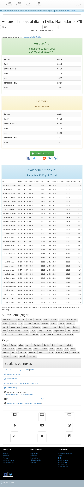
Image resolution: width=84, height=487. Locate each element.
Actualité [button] (9, 4)
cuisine (69, 439)
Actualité (15, 418)
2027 (32, 370)
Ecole (60, 458)
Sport (69, 429)
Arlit (27, 334)
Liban (60, 345)
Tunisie (13, 345)
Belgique (23, 352)
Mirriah (53, 323)
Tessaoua (54, 319)
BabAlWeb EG (63, 462)
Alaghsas (35, 334)
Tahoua (13, 323)
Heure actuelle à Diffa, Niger (32, 37)
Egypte (46, 345)
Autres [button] (39, 4)
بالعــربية (78, 5)
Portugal (59, 352)
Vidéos (42, 429)
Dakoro (75, 331)
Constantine (13, 394)
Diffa (68, 331)
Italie (66, 352)
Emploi (60, 456)
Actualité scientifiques (65, 454)
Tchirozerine (69, 334)
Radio (15, 429)
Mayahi (61, 323)
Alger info (33, 462)
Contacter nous (8, 462)
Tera (61, 319)
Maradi (5, 327)
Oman (36, 349)
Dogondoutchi (59, 331)
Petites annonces (9, 460)
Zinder (30, 319)
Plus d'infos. (71, 11)
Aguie (43, 334)
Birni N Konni (20, 319)
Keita (67, 327)
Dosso (49, 331)
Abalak (59, 334)
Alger (6, 394)
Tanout (5, 323)
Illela (4, 331)
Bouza (5, 334)
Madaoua (46, 327)
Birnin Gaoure (7, 319)
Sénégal (6, 352)
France (14, 352)
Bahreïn (44, 349)
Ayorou (20, 334)
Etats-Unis (32, 356)
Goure (26, 331)
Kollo (61, 327)
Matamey (70, 323)
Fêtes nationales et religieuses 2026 (16, 370)
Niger (73, 349)
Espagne (50, 352)
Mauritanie (37, 345)
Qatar (52, 349)
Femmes (42, 439)
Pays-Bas (32, 352)
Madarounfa (36, 327)
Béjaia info (34, 454)
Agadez (50, 334)
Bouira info (34, 458)
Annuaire (6, 458)
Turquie (14, 356)
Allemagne (75, 352)
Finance (14, 439)
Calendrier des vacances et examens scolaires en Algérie (26, 399)
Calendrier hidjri (10, 388)
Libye (21, 345)
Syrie (53, 345)
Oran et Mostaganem (26, 394)
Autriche (6, 356)
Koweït (59, 349)
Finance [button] (19, 4)
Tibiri (45, 319)
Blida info (33, 456)
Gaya (33, 331)
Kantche (75, 327)
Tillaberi (38, 319)
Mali (66, 349)
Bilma (12, 334)
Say (20, 323)
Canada (23, 356)
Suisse (41, 352)
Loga (54, 327)
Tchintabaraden (72, 319)
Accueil (5, 454)
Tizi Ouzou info (35, 460)
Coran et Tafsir (10, 379)
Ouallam (28, 323)
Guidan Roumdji (14, 331)
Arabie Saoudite (8, 349)
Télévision (69, 418)
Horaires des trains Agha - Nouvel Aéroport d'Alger (24, 403)
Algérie (5, 345)
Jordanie (69, 345)
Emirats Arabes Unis (24, 349)
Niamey (36, 323)
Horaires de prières (12, 374)
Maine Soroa (15, 327)
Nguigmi (45, 323)
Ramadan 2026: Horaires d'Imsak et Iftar (19, 383)
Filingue (40, 331)
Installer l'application (42, 153)
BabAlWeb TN (62, 464)
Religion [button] (29, 4)
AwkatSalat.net (63, 467)
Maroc (28, 345)
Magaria (25, 327)
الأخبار (42, 418)
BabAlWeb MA (63, 460)
